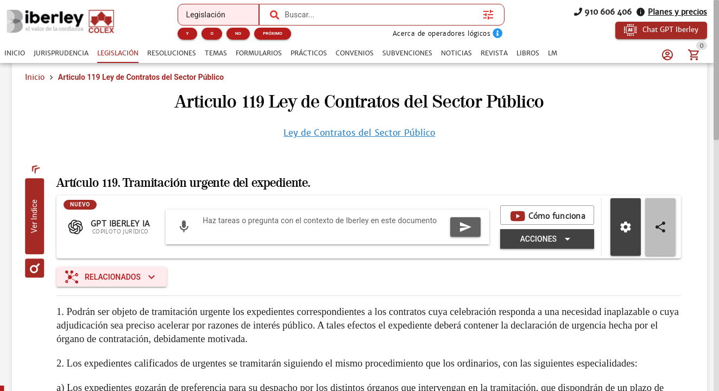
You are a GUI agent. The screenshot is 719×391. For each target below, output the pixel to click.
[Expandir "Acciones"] (547, 239)
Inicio (35, 77)
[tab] (14, 53)
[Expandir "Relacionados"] (111, 277)
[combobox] (381, 14)
